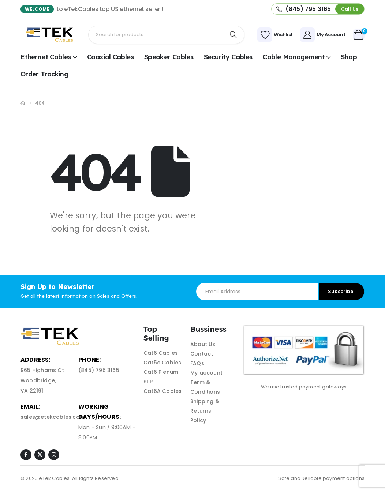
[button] (349, 9)
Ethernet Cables (45, 57)
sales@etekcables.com (52, 417)
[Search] (233, 35)
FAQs (197, 363)
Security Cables (228, 57)
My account (206, 372)
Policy (198, 420)
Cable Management (294, 57)
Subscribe (340, 291)
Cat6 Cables (160, 353)
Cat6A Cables (162, 391)
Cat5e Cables (162, 362)
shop (348, 57)
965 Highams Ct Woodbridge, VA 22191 (42, 380)
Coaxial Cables (110, 57)
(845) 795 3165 (98, 370)
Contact (201, 353)
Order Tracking (44, 74)
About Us (203, 344)
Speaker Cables (168, 57)
